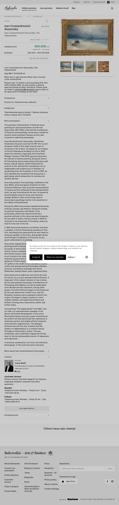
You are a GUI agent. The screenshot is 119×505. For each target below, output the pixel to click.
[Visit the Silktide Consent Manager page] (86, 257)
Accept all (36, 257)
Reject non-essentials (55, 257)
